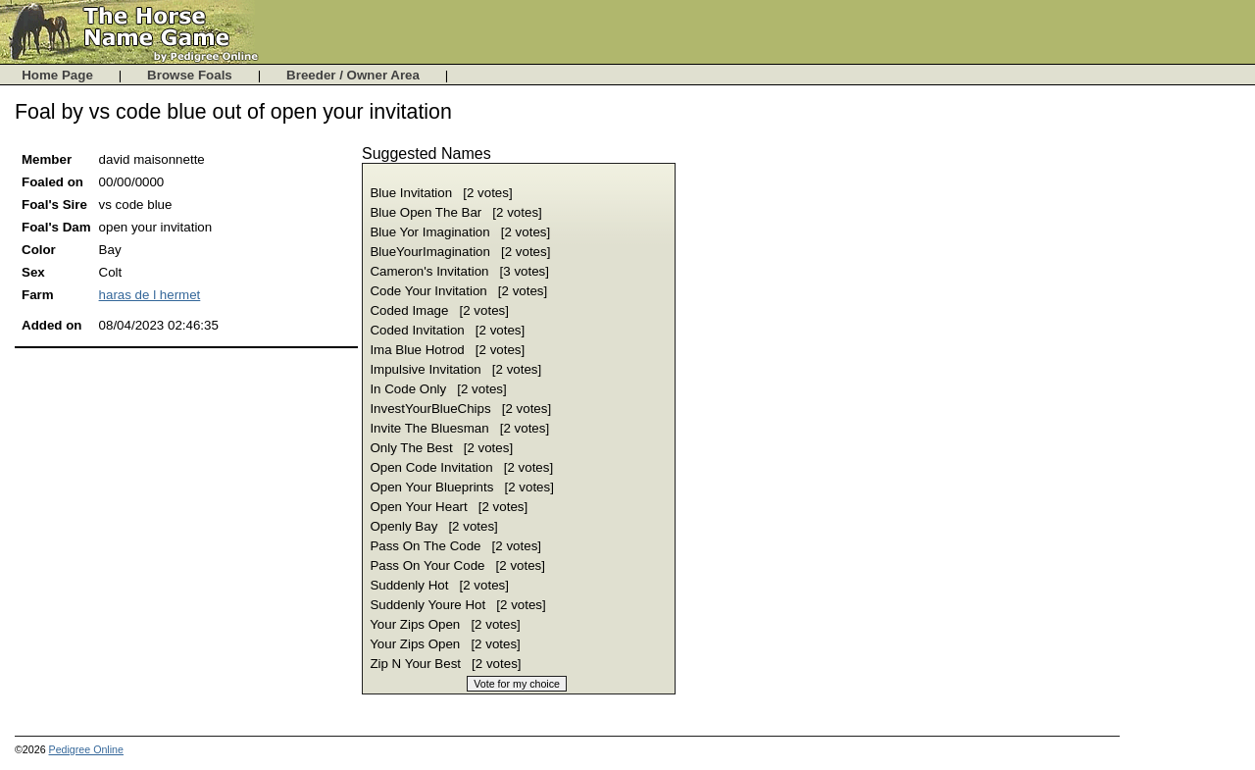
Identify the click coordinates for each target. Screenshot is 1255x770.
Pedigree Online (86, 749)
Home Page (59, 75)
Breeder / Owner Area (355, 75)
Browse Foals (192, 75)
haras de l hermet (150, 294)
